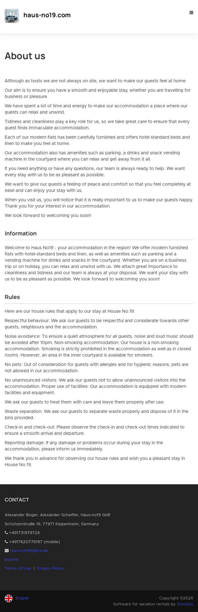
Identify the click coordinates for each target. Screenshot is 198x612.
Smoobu (185, 604)
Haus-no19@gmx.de (29, 551)
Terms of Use (18, 569)
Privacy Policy (50, 569)
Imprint (11, 560)
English (22, 598)
